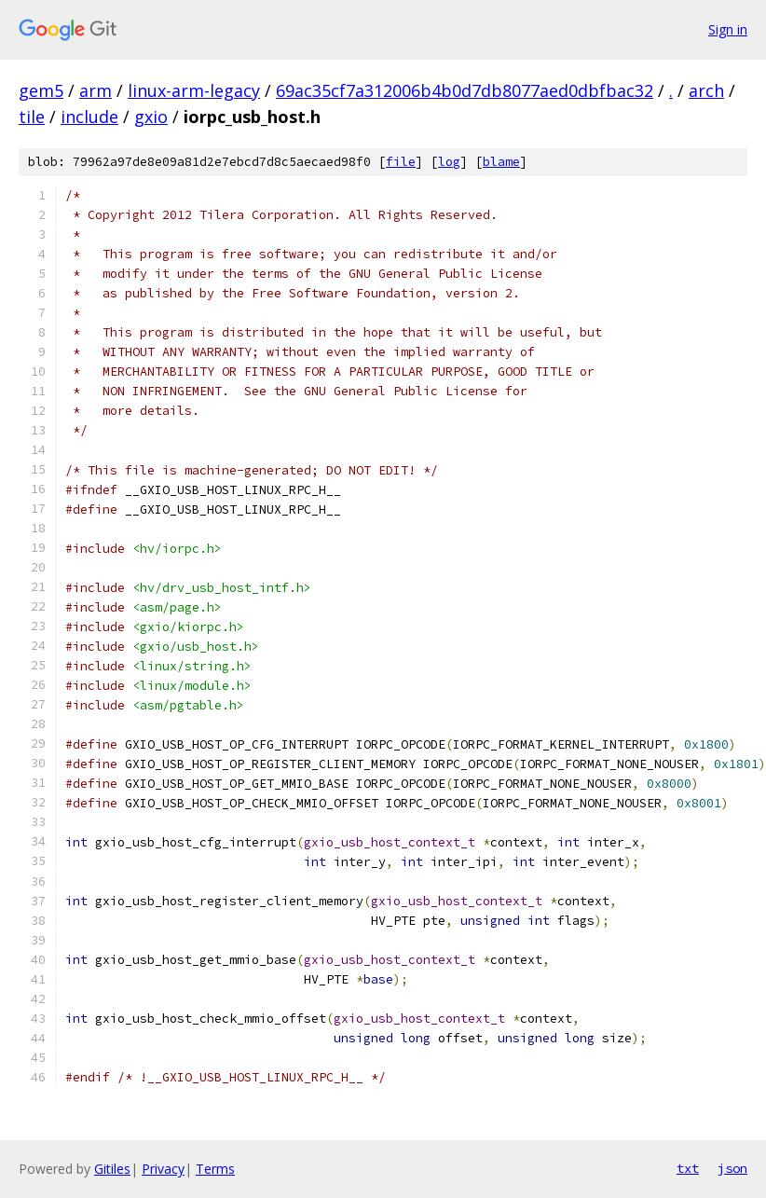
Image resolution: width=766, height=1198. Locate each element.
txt (688, 1168)
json (732, 1168)
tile (32, 116)
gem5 (41, 90)
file (401, 162)
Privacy (163, 1168)
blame (501, 162)
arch (706, 90)
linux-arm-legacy (194, 90)
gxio (151, 116)
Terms (215, 1168)
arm (95, 90)
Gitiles (112, 1168)
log (449, 162)
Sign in (727, 29)
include (89, 116)
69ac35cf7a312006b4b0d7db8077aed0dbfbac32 (464, 90)
